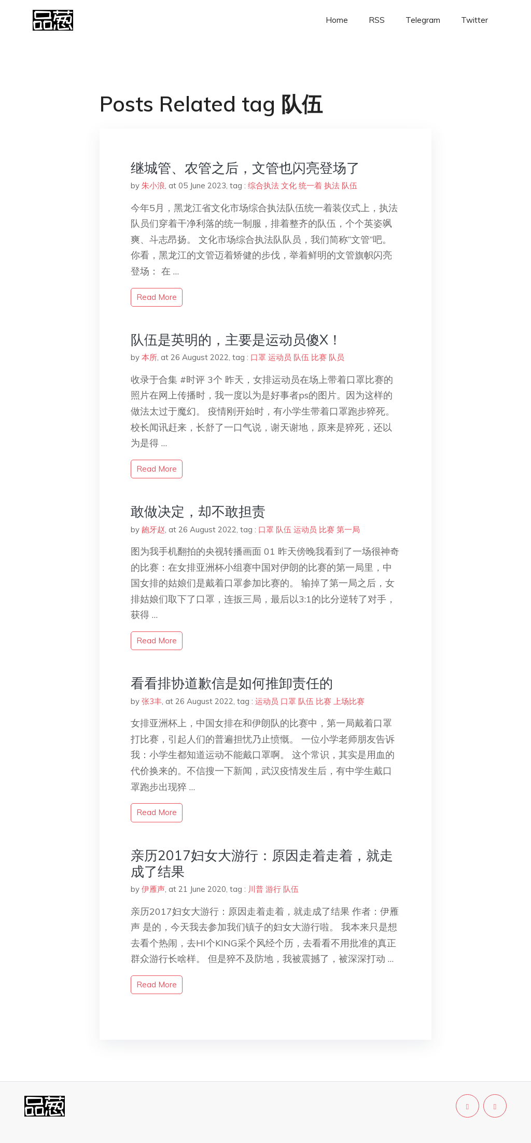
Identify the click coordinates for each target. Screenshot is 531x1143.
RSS (377, 20)
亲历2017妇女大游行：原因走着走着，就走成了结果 (262, 863)
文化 (289, 185)
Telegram (423, 20)
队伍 (349, 185)
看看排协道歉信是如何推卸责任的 (232, 683)
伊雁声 (153, 889)
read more (156, 297)
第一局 (348, 529)
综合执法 (263, 185)
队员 (336, 357)
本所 (149, 357)
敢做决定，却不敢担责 (198, 511)
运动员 (279, 357)
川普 (255, 889)
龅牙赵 (153, 529)
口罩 (258, 357)
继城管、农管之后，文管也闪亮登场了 (245, 167)
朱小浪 (153, 185)
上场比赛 (349, 701)
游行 (273, 889)
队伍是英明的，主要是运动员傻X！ (236, 339)
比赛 (319, 357)
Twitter (474, 20)
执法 (332, 185)
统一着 (310, 185)
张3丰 (152, 701)
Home (337, 20)
